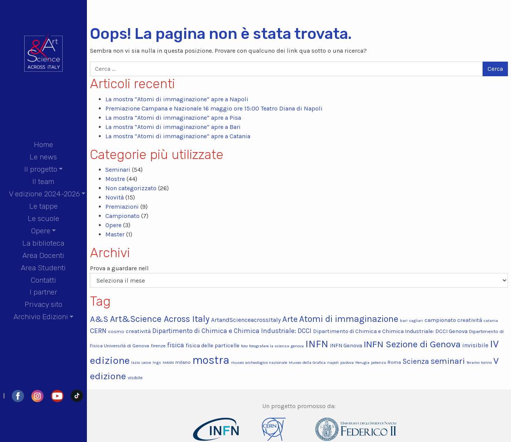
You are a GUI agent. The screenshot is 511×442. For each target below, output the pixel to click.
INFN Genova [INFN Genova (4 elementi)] (346, 345)
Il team (43, 181)
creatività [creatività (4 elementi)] (138, 331)
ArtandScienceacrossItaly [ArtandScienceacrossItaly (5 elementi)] (246, 319)
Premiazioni (122, 206)
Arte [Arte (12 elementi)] (290, 319)
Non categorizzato (130, 188)
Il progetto (40, 169)
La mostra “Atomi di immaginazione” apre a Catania (177, 136)
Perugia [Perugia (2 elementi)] (362, 362)
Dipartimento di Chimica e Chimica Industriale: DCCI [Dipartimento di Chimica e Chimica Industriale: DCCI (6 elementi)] (231, 331)
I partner (43, 292)
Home (43, 144)
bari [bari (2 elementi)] (404, 320)
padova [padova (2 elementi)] (347, 362)
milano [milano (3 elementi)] (183, 362)
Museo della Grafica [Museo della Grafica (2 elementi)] (307, 362)
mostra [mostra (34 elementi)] (211, 360)
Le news (43, 156)
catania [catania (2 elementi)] (491, 320)
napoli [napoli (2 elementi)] (333, 362)
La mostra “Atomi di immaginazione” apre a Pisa (173, 117)
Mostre (115, 178)
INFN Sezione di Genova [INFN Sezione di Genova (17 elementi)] (412, 344)
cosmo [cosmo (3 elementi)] (116, 331)
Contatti (43, 280)
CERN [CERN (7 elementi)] (98, 330)
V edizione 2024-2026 (44, 193)
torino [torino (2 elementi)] (486, 362)
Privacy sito (43, 304)
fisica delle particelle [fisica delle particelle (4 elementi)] (213, 345)
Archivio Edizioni (40, 316)
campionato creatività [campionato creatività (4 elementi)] (453, 320)
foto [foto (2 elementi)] (244, 345)
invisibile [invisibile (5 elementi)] (475, 345)
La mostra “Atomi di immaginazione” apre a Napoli (176, 99)
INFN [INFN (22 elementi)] (316, 344)
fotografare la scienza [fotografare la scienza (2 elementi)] (269, 345)
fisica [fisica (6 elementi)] (175, 345)
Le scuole (43, 218)
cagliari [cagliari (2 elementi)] (416, 320)
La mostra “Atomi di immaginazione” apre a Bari (173, 127)
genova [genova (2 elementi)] (297, 345)
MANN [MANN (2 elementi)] (168, 362)
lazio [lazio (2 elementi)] (135, 362)
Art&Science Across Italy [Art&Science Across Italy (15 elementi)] (160, 319)
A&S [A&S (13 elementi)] (99, 319)
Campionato (122, 215)
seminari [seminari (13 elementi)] (448, 361)
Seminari (117, 169)
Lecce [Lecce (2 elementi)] (146, 362)
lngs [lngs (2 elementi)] (157, 362)
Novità (114, 197)
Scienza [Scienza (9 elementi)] (416, 361)
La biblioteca (43, 243)
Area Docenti (43, 255)
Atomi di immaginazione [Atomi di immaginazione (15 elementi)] (348, 319)
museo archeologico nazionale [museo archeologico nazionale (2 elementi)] (259, 362)
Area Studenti (43, 267)
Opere (40, 230)
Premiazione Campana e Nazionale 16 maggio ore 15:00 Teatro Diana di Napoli (214, 108)
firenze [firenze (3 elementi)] (158, 345)
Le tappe (43, 206)
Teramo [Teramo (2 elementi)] (472, 362)
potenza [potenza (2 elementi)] (378, 362)
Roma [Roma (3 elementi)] (394, 362)
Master (115, 234)
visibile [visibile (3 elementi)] (135, 377)
